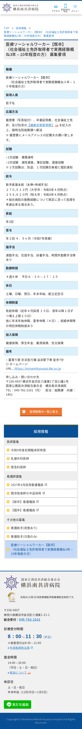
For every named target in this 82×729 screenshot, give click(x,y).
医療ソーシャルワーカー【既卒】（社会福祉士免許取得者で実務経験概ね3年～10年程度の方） (42, 549)
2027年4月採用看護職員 (27, 485)
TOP (6, 28)
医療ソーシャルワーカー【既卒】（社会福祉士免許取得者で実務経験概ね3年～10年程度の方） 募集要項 (41, 34)
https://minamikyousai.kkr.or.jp (38, 368)
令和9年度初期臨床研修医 (28, 450)
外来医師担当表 (20, 648)
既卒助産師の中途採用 (26, 493)
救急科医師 (18, 467)
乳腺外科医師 (20, 458)
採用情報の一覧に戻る (44, 411)
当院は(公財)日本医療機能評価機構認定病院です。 (42, 597)
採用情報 (21, 28)
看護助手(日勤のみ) (24, 536)
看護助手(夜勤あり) (24, 528)
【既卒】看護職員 (23, 510)
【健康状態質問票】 (40, 125)
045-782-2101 (29, 619)
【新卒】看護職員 (23, 502)
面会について (18, 672)
